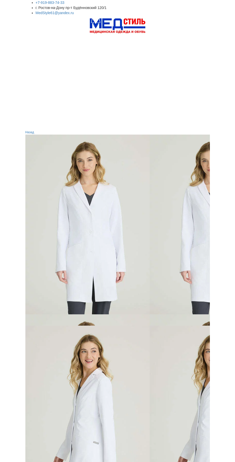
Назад (30, 132)
